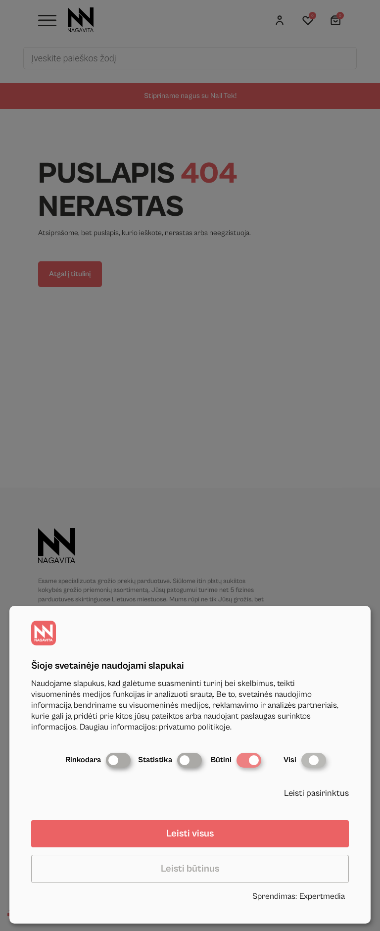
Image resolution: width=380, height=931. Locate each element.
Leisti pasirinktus (316, 793)
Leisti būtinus (190, 869)
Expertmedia (322, 896)
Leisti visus (190, 833)
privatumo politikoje (194, 727)
